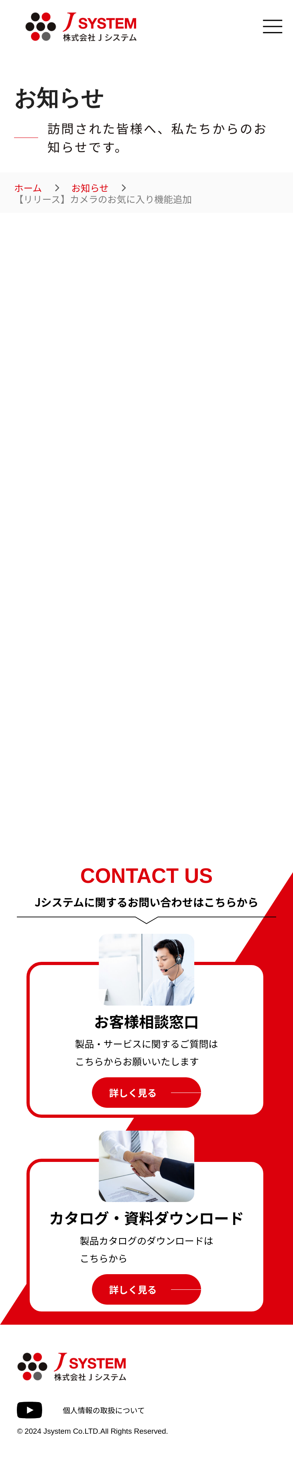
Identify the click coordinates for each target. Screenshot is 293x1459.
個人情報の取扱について (104, 1409)
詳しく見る (133, 1092)
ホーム (28, 187)
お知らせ (90, 187)
